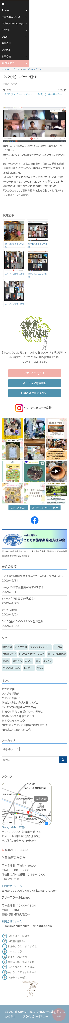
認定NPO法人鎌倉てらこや (18, 716)
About (15, 10)
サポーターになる (59, 1014)
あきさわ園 (8, 689)
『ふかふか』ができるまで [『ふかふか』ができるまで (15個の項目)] (32, 654)
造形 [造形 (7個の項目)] (37, 661)
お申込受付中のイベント (34, 393)
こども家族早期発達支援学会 (19, 707)
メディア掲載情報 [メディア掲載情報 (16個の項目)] (57, 654)
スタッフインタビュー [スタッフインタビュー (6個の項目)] (40, 647)
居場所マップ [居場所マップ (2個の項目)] (9, 654)
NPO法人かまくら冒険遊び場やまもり (24, 725)
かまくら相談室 (11, 698)
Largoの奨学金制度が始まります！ (23, 587)
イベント (15, 30)
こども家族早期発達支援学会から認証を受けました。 (32, 576)
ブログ (15, 36)
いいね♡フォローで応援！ (34, 407)
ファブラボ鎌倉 (10, 693)
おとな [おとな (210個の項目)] (5, 661)
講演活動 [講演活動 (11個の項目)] (7, 647)
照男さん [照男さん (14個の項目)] (17, 661)
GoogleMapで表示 (14, 827)
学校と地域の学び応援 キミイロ (20, 702)
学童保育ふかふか (15, 17)
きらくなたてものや (13, 720)
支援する (16, 63)
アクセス (6, 50)
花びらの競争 (9, 610)
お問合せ (15, 56)
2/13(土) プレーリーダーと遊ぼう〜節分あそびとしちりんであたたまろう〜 (20, 94)
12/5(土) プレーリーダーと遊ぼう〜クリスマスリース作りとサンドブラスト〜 (51, 94)
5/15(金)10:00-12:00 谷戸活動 (22, 621)
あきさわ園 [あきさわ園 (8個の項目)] (21, 647)
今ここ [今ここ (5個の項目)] (40, 668)
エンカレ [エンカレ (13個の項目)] (47, 661)
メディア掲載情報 (34, 383)
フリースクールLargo (15, 23)
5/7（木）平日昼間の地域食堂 (19, 598)
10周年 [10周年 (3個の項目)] (58, 647)
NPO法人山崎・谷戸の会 (16, 729)
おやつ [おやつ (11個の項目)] (28, 661)
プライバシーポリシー (35, 1016)
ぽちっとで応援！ (34, 373)
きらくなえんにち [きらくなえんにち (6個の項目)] (11, 668)
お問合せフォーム (12, 886)
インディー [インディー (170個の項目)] (28, 668)
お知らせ (6, 43)
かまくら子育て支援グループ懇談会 (22, 711)
